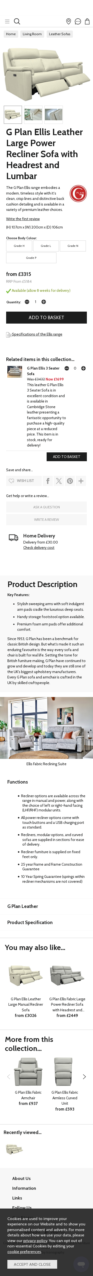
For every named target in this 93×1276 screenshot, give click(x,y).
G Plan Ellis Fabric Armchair (28, 1095)
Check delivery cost (38, 547)
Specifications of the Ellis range (34, 334)
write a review (46, 519)
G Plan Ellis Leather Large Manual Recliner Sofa (25, 1004)
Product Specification (30, 922)
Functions (17, 782)
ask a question (46, 507)
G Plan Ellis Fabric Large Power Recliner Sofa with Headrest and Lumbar (67, 1005)
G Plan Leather (22, 906)
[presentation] (8, 1077)
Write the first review (23, 219)
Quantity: (13, 302)
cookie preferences (24, 1251)
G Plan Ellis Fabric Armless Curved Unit (65, 1098)
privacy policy (35, 1240)
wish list (25, 481)
